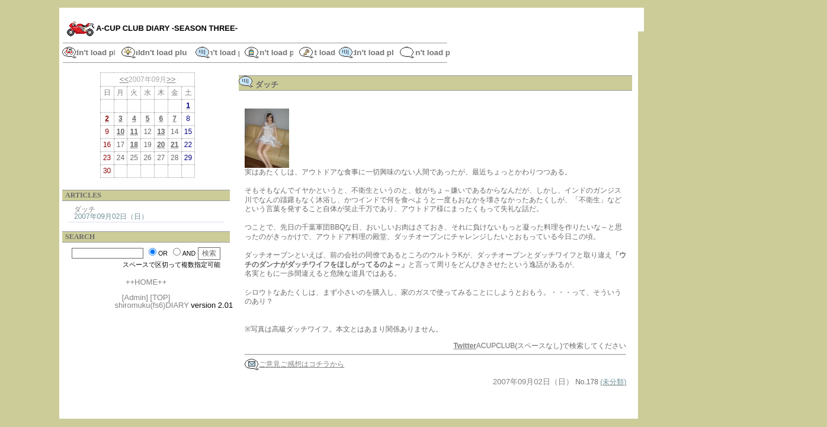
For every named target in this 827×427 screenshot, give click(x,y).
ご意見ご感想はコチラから (294, 364)
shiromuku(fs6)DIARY (151, 305)
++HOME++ (146, 282)
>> (170, 79)
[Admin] (135, 297)
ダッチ (84, 209)
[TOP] (160, 297)
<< (124, 79)
